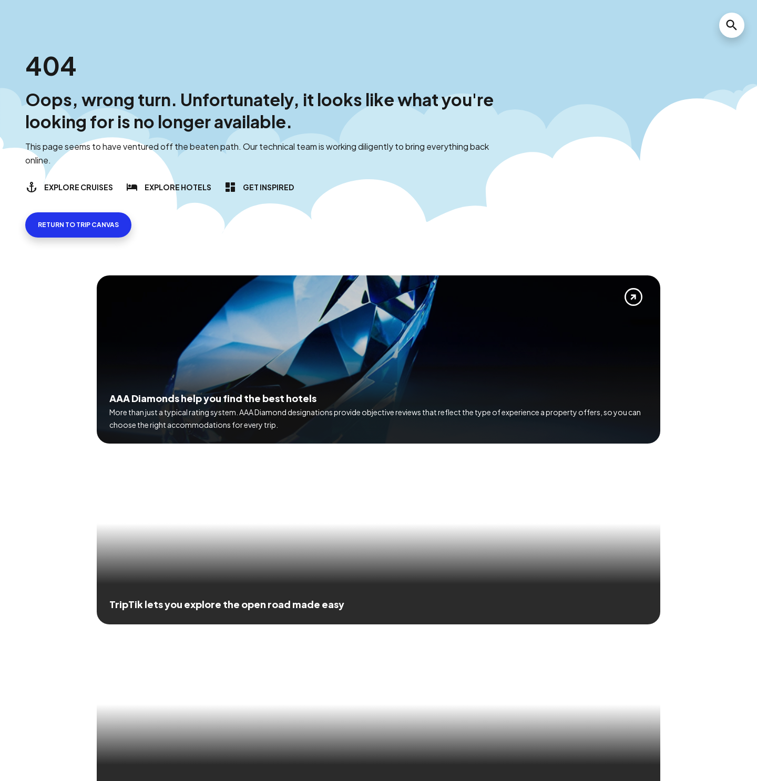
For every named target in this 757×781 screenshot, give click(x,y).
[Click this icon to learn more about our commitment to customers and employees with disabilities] (28, 629)
